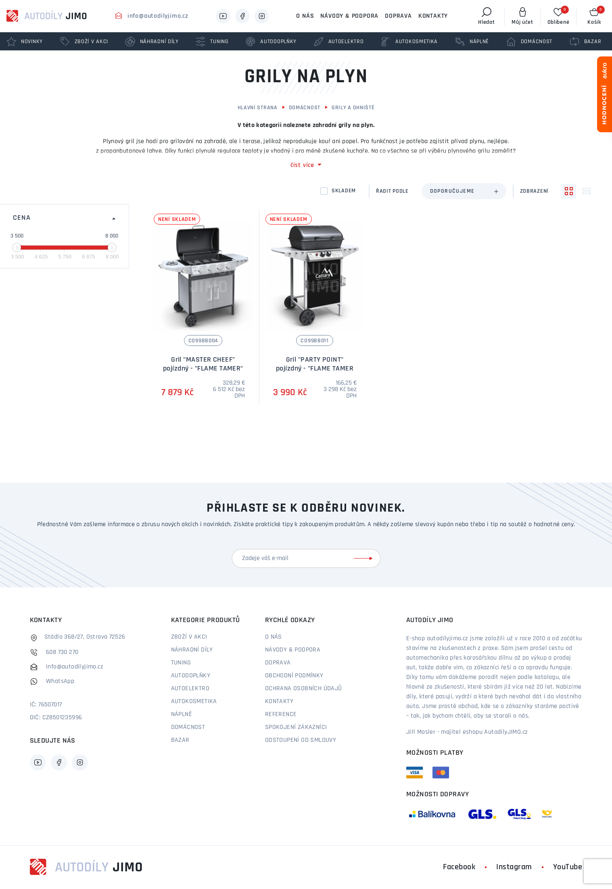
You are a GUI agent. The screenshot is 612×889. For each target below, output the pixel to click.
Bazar (180, 740)
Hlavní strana (258, 108)
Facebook (459, 867)
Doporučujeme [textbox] (452, 191)
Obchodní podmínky (294, 675)
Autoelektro (190, 688)
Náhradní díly (192, 650)
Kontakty (433, 16)
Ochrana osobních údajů (303, 688)
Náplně (181, 714)
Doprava (398, 16)
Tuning (181, 663)
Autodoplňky (190, 675)
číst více (302, 165)
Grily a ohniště (353, 108)
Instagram (514, 867)
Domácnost (304, 108)
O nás (305, 16)
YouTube (568, 867)
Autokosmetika (194, 701)
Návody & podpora (349, 16)
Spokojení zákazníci (296, 727)
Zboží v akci (189, 637)
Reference (281, 714)
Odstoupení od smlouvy (300, 740)
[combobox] (464, 191)
